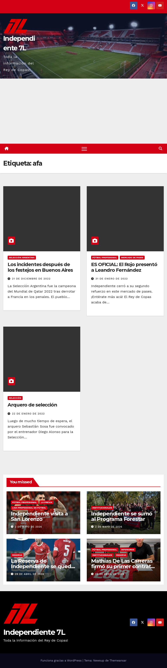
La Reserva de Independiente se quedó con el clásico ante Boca (42, 566)
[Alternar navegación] (84, 148)
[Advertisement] (83, 111)
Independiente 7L (34, 632)
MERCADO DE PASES (132, 257)
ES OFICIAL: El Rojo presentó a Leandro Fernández (124, 267)
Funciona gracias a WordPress (61, 660)
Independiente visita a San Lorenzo (39, 516)
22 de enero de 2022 (28, 413)
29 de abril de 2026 (29, 574)
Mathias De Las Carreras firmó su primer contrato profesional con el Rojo (122, 566)
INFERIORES (127, 549)
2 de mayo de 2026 (28, 526)
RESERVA (17, 555)
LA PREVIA (46, 502)
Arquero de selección (32, 405)
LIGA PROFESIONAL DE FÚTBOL (29, 508)
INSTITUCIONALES (102, 508)
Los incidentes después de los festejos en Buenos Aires (40, 267)
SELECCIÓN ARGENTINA (22, 257)
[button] (160, 148)
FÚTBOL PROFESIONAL (104, 257)
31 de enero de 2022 (111, 278)
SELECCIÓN (15, 398)
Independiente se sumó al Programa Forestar (121, 516)
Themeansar (118, 660)
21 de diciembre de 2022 (31, 278)
